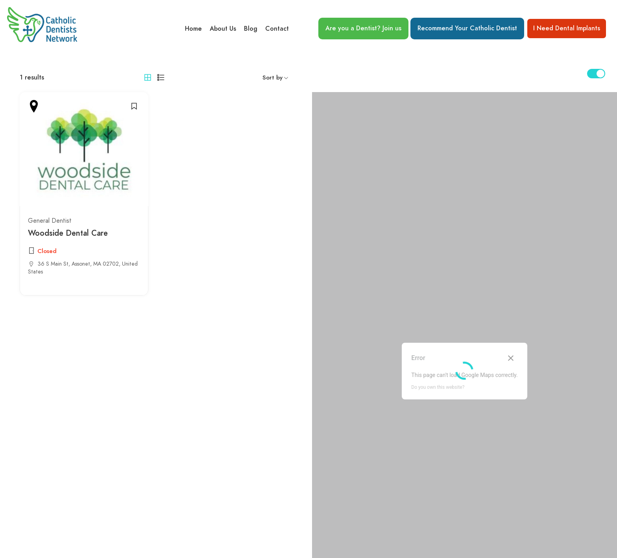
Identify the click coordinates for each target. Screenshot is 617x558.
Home (193, 28)
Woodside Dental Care (68, 233)
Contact (277, 28)
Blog (250, 28)
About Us (223, 28)
